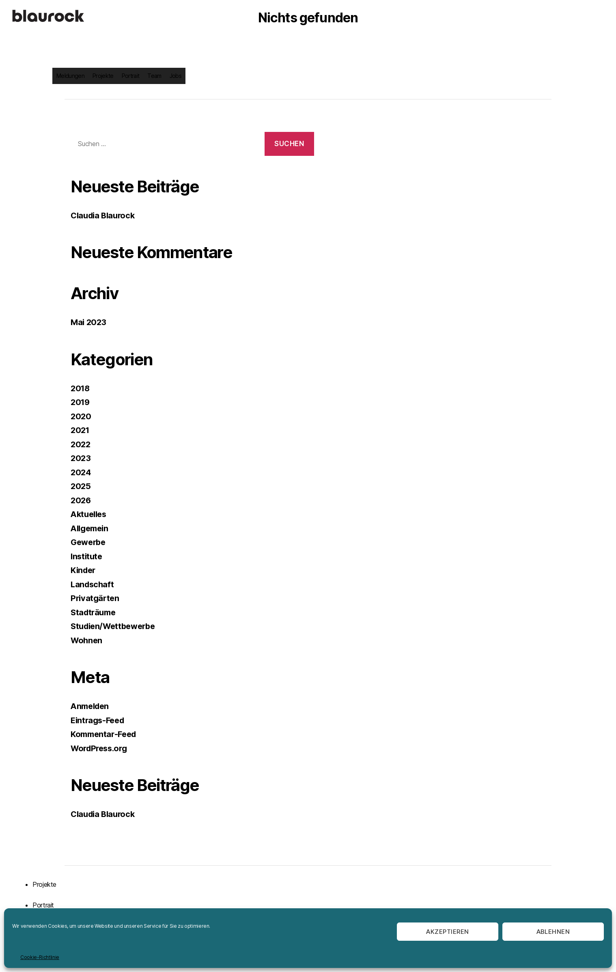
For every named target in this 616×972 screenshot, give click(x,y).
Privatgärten (96, 598)
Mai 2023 (89, 322)
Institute (87, 556)
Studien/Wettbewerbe (116, 626)
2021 (81, 430)
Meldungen (70, 75)
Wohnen (87, 640)
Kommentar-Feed (106, 734)
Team (154, 75)
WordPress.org (101, 748)
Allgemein (91, 528)
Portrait (131, 75)
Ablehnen (553, 931)
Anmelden (91, 706)
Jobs (175, 75)
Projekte (103, 75)
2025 (81, 486)
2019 (81, 402)
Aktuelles (90, 514)
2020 (81, 416)
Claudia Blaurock (105, 215)
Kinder (84, 570)
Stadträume (94, 612)
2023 (81, 458)
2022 (81, 444)
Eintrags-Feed (99, 720)
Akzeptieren (447, 931)
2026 (81, 500)
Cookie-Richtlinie (39, 957)
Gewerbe (89, 542)
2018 (81, 388)
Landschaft (93, 584)
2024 (81, 472)
